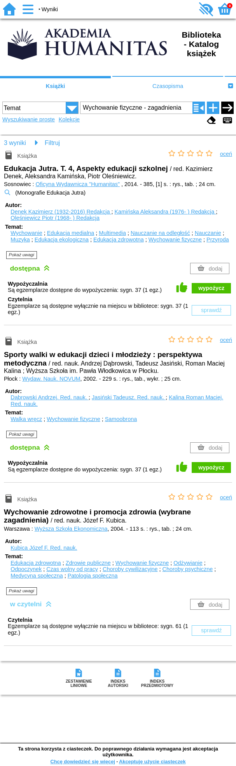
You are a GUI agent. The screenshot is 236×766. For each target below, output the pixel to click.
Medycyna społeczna (36, 576)
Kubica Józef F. (43, 548)
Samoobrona (121, 419)
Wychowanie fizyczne (175, 239)
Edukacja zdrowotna (118, 239)
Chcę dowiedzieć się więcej (82, 761)
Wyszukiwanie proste (28, 119)
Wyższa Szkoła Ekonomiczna (71, 529)
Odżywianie (187, 563)
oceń (226, 154)
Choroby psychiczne (188, 569)
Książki (55, 86)
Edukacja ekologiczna (62, 239)
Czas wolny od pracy (72, 569)
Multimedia (112, 233)
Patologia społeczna (93, 576)
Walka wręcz (26, 419)
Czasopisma (167, 86)
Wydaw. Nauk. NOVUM (51, 379)
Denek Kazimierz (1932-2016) (60, 212)
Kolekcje (69, 119)
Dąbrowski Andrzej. (49, 397)
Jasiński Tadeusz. (129, 397)
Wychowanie (26, 233)
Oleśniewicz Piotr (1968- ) (55, 218)
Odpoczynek (26, 569)
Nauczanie (208, 233)
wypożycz (211, 288)
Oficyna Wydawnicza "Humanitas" (78, 184)
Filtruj (52, 143)
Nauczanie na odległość (160, 233)
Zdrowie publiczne (88, 563)
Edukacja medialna (70, 233)
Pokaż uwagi (21, 254)
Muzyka (20, 239)
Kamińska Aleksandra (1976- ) (165, 212)
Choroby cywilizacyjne (130, 569)
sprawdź (211, 310)
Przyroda (217, 239)
